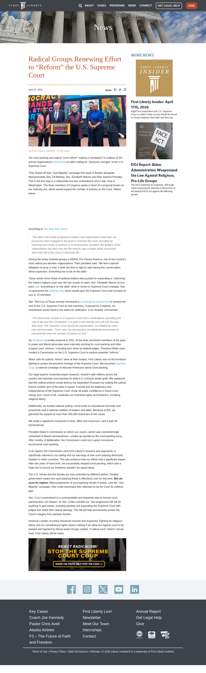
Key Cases (38, 611)
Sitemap (95, 651)
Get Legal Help (149, 617)
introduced (39, 340)
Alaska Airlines (41, 630)
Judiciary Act (56, 290)
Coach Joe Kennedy (46, 617)
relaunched (59, 161)
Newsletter (92, 617)
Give (140, 623)
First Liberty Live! (97, 611)
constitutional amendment (94, 301)
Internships (92, 630)
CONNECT (145, 5)
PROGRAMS (117, 5)
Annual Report (148, 611)
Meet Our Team (96, 623)
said (37, 286)
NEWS (132, 5)
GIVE (192, 5)
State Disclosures (78, 651)
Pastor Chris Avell (44, 623)
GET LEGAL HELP (169, 5)
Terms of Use (39, 651)
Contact (89, 636)
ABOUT (89, 5)
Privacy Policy (58, 651)
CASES (101, 5)
